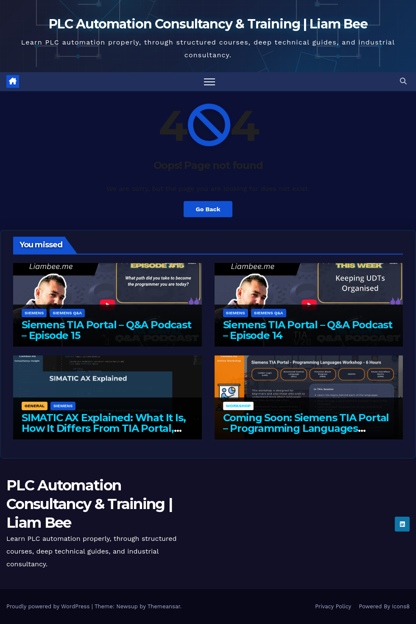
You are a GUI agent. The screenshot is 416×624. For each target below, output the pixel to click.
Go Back (207, 209)
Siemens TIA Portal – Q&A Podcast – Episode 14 (308, 330)
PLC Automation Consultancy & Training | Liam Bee (208, 24)
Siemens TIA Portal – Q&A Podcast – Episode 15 (106, 330)
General (35, 406)
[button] (403, 81)
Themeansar (164, 606)
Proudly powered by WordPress (49, 606)
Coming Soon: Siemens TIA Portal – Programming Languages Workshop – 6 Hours (306, 428)
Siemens (34, 313)
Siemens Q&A (67, 313)
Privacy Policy (333, 606)
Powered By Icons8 (384, 606)
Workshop (238, 406)
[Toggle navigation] (209, 81)
